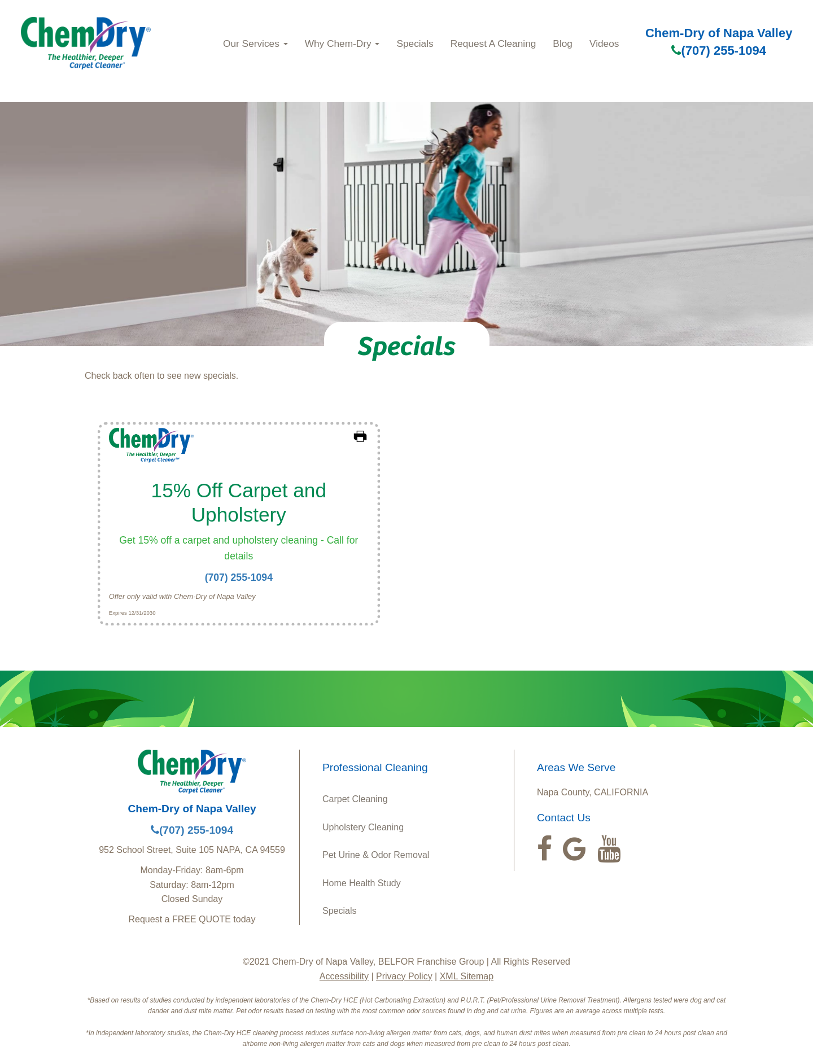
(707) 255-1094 (718, 50)
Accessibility (344, 976)
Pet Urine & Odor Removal (375, 855)
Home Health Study (361, 883)
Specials (414, 43)
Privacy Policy (404, 976)
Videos (604, 43)
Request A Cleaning (493, 43)
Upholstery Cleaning (363, 827)
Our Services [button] (255, 43)
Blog (562, 43)
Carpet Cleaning (355, 799)
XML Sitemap (466, 976)
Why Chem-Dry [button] (342, 43)
